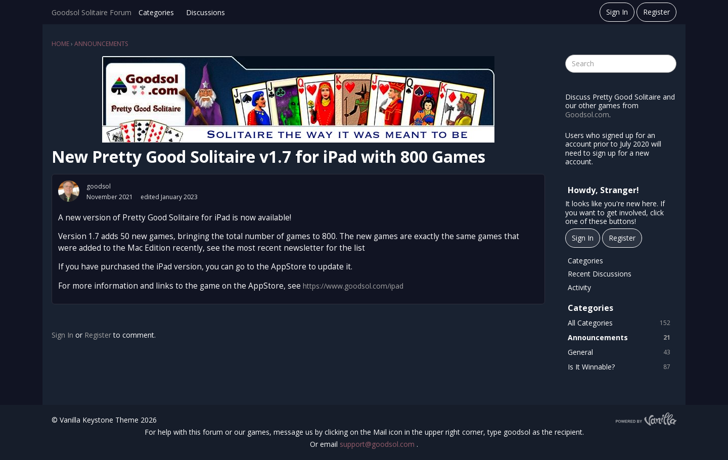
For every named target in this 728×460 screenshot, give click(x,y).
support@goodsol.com (378, 444)
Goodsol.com (587, 114)
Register (656, 12)
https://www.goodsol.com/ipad (353, 286)
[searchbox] (620, 64)
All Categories (621, 323)
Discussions (205, 12)
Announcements (621, 338)
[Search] (667, 64)
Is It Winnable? (621, 367)
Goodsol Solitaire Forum (91, 12)
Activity (579, 287)
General (621, 352)
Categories (156, 12)
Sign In (617, 12)
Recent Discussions (599, 274)
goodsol (98, 186)
